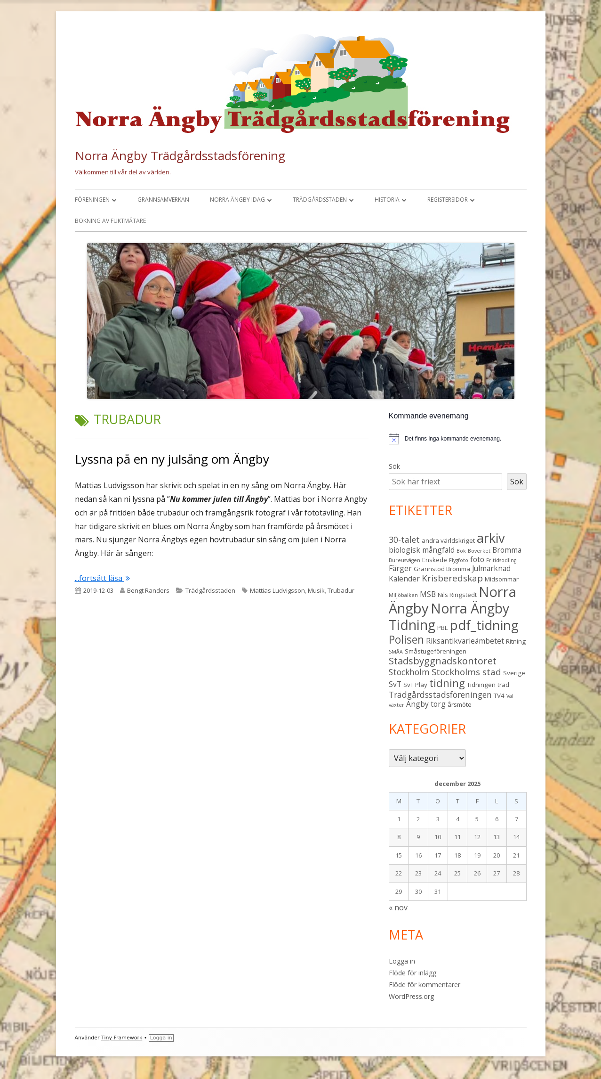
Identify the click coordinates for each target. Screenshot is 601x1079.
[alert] (453, 439)
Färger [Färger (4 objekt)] (400, 568)
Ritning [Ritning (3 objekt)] (516, 641)
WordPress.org (411, 996)
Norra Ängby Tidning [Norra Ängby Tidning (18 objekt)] (449, 616)
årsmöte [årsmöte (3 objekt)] (460, 704)
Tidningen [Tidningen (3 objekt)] (481, 684)
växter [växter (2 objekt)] (396, 705)
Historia (387, 200)
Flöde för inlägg (412, 972)
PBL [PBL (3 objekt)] (442, 627)
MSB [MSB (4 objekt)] (428, 594)
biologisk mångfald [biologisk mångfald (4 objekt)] (422, 550)
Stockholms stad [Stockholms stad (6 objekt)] (466, 672)
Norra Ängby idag (237, 200)
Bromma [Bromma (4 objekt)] (506, 550)
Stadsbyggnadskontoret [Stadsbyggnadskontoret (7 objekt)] (443, 660)
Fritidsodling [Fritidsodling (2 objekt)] (501, 560)
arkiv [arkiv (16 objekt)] (491, 538)
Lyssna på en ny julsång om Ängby (172, 458)
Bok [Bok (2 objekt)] (461, 551)
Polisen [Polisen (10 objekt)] (406, 639)
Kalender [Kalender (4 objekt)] (404, 578)
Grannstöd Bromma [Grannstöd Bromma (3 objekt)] (442, 568)
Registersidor (447, 200)
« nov (398, 907)
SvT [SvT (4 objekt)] (395, 684)
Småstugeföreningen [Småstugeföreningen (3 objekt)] (435, 651)
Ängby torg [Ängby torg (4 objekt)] (426, 704)
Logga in (402, 960)
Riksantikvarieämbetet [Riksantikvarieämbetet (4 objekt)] (465, 641)
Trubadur (341, 590)
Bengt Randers (148, 590)
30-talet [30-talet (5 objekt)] (404, 539)
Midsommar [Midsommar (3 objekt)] (502, 579)
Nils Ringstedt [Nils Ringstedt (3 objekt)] (457, 594)
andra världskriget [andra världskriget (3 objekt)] (448, 540)
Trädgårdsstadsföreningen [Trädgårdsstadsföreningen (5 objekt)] (440, 694)
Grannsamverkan (163, 200)
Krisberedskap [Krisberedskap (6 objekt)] (452, 578)
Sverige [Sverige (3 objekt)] (514, 673)
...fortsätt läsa (102, 578)
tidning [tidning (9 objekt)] (447, 683)
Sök (394, 466)
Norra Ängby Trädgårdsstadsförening (180, 155)
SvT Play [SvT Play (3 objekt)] (415, 684)
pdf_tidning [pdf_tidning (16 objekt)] (484, 625)
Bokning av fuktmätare (110, 221)
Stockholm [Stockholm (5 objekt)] (409, 672)
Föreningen (92, 200)
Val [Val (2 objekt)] (509, 696)
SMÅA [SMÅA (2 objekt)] (396, 651)
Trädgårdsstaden (320, 200)
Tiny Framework (121, 1038)
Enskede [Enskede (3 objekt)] (434, 560)
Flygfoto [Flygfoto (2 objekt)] (458, 560)
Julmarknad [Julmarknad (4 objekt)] (491, 568)
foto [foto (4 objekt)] (477, 559)
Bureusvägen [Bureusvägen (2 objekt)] (404, 560)
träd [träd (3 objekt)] (503, 684)
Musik (316, 590)
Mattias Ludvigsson (277, 590)
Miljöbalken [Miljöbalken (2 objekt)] (403, 595)
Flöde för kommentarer (424, 984)
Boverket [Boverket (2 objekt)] (479, 551)
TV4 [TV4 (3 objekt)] (499, 695)
